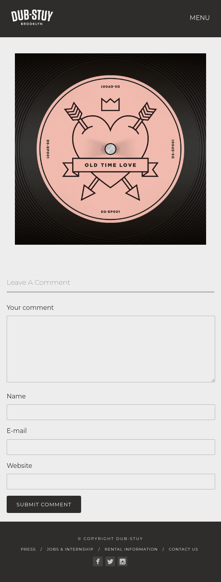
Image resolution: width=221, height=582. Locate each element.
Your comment (30, 307)
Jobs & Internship (70, 549)
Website (19, 465)
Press (28, 549)
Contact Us (183, 549)
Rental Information (131, 549)
